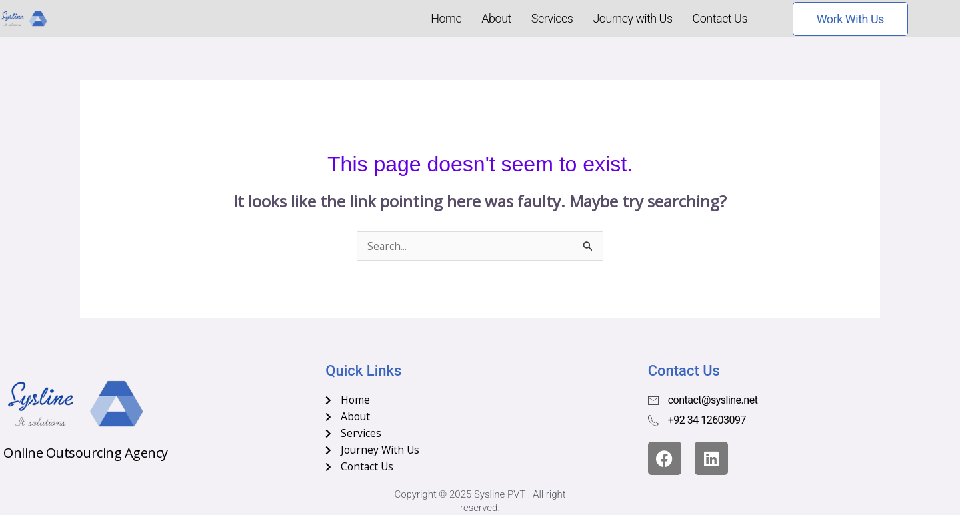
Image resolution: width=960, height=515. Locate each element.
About (496, 18)
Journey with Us (632, 18)
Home (446, 18)
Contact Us (720, 18)
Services (552, 18)
